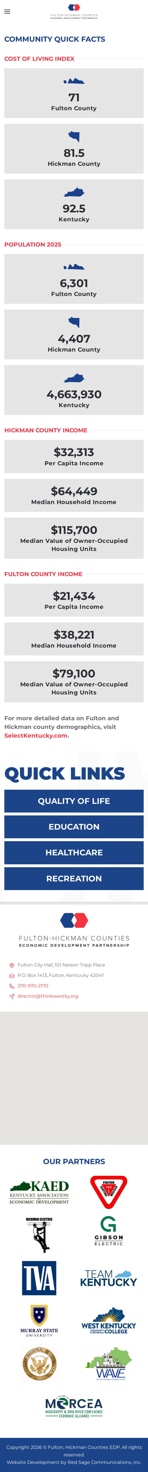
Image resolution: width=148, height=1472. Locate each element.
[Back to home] (74, 11)
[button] (7, 11)
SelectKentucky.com (35, 735)
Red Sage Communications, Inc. (104, 1462)
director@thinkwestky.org (48, 996)
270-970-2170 (33, 985)
